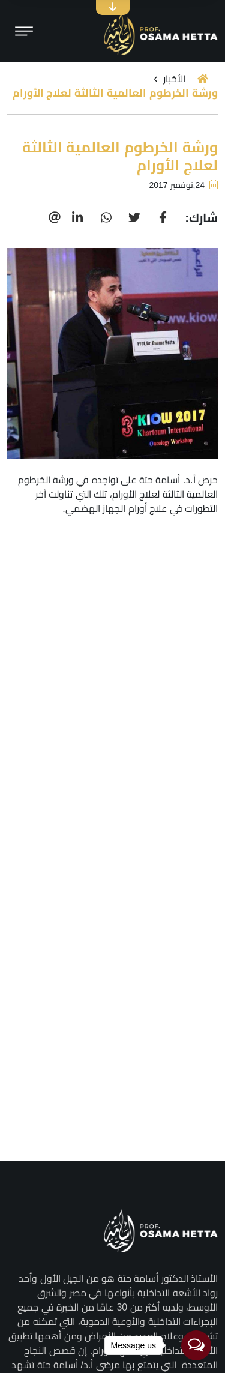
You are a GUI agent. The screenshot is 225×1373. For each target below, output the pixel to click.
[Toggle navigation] (24, 31)
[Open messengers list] (196, 1345)
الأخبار (174, 79)
